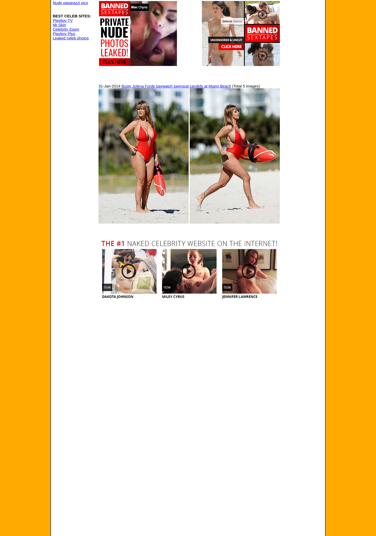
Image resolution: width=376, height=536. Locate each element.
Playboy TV (62, 20)
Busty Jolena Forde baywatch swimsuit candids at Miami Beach (176, 86)
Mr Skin (59, 25)
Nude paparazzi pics (70, 3)
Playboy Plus (64, 33)
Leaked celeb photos (71, 38)
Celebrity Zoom (66, 29)
